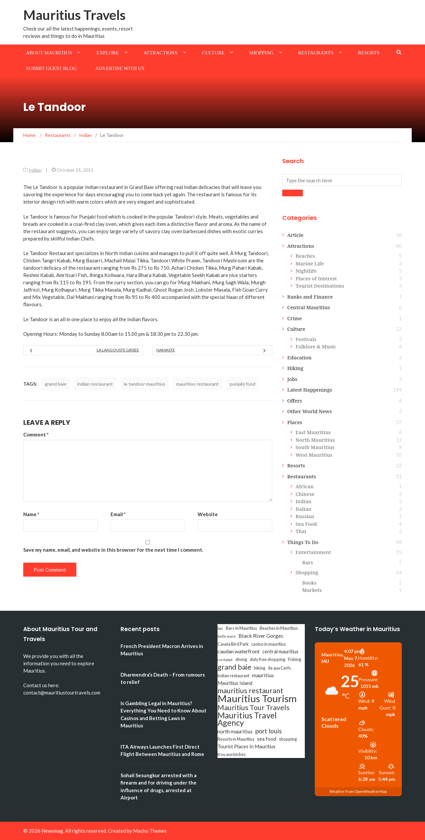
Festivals (306, 339)
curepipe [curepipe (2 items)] (225, 659)
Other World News (309, 411)
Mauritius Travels (74, 15)
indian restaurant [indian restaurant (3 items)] (233, 675)
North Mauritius (315, 439)
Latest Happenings (309, 389)
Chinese (305, 494)
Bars (307, 562)
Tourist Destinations (320, 285)
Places (294, 422)
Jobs (292, 379)
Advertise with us (119, 68)
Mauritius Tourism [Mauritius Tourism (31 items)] (257, 698)
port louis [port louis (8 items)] (268, 731)
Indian (35, 170)
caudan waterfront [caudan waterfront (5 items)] (238, 651)
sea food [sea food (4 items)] (266, 739)
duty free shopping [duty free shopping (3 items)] (267, 659)
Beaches (305, 255)
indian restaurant (95, 384)
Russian (305, 516)
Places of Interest (316, 278)
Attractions (160, 52)
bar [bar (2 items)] (220, 628)
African (305, 486)
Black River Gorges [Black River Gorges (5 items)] (260, 635)
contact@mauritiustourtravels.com (61, 693)
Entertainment (313, 552)
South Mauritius (315, 447)
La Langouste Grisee (118, 349)
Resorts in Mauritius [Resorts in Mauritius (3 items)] (235, 739)
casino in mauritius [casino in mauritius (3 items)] (268, 644)
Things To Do (302, 542)
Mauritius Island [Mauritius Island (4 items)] (234, 683)
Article (295, 235)
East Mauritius (313, 432)
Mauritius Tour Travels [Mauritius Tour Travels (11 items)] (253, 707)
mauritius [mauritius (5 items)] (263, 675)
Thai (301, 531)
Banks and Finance (310, 296)
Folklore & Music (316, 346)
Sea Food (306, 523)
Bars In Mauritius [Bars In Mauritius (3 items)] (241, 628)
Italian (303, 509)
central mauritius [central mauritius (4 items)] (280, 651)
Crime (294, 318)
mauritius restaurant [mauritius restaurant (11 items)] (250, 690)
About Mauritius (49, 52)
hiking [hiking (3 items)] (259, 668)
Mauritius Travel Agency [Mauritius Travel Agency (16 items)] (247, 719)
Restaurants (315, 52)
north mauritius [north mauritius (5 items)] (235, 731)
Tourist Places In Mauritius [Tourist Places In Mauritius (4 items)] (246, 746)
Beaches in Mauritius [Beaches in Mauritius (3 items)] (279, 628)
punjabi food (242, 384)
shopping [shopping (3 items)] (288, 739)
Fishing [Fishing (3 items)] (294, 659)
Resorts (369, 52)
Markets (312, 590)
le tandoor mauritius (144, 384)
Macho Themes (150, 831)
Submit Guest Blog (51, 68)
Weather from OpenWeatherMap (358, 791)
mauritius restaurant (197, 384)
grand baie (55, 384)
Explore (107, 52)
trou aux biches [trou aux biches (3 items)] (231, 754)
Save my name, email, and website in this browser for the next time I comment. (113, 550)
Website (208, 514)
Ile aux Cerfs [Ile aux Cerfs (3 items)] (279, 668)
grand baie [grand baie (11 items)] (234, 667)
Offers (294, 400)
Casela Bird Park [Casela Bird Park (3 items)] (233, 644)
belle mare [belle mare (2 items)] (226, 636)
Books (309, 582)
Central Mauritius (308, 307)
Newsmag (52, 831)
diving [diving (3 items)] (241, 659)
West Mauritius (314, 454)
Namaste (165, 349)
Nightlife (306, 270)
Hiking (295, 368)
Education (299, 357)
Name (31, 514)
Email (118, 514)
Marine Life (310, 263)
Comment (36, 434)
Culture (213, 52)
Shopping (261, 52)
